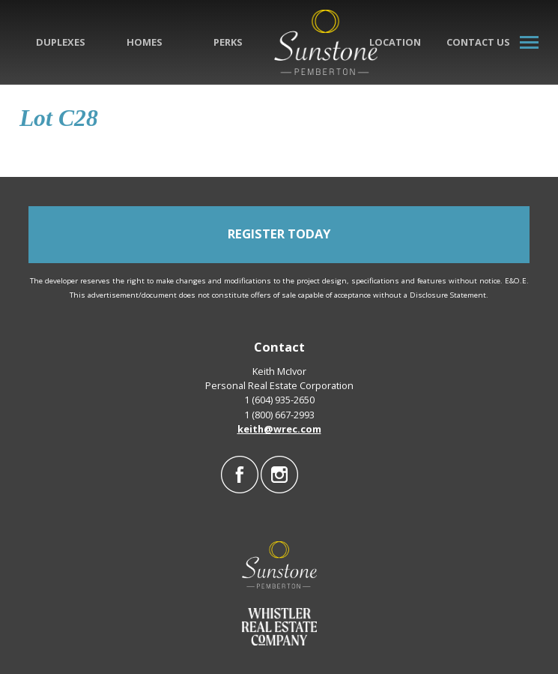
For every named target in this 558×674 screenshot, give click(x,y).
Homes (145, 42)
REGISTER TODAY (279, 233)
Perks (228, 42)
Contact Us (478, 42)
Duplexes (60, 42)
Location (395, 42)
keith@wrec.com (279, 429)
